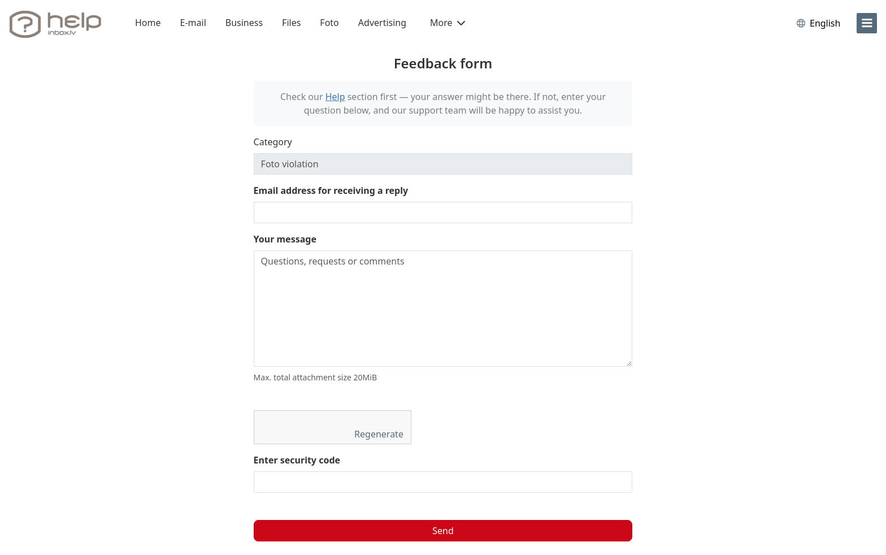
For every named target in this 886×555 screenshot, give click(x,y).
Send (443, 530)
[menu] (867, 23)
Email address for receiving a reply (331, 190)
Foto (329, 22)
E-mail (193, 22)
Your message (285, 239)
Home (148, 22)
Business (244, 22)
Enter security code (297, 460)
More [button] (447, 22)
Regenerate (380, 434)
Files (291, 22)
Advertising (382, 22)
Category (273, 142)
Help (335, 96)
